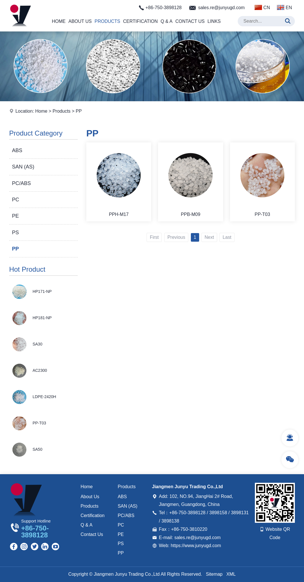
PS (15, 232)
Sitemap (214, 574)
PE (15, 216)
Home (58, 21)
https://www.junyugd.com (196, 545)
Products (107, 21)
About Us (80, 21)
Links (214, 21)
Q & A (167, 21)
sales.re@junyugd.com (221, 7)
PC (15, 199)
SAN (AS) (23, 167)
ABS (17, 150)
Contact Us (190, 21)
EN (284, 7)
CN (262, 7)
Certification (140, 21)
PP (79, 111)
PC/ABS (21, 183)
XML (231, 574)
